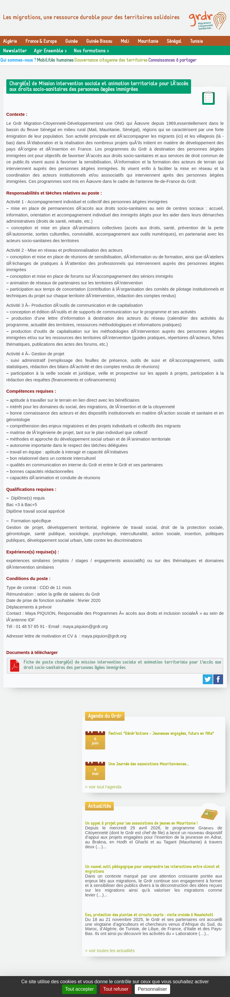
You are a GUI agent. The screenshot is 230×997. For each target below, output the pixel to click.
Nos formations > (91, 51)
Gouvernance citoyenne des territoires (111, 60)
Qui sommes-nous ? (18, 60)
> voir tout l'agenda (103, 786)
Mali (125, 41)
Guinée (71, 41)
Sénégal (174, 41)
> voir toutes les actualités (110, 950)
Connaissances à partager (172, 60)
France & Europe (41, 41)
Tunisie (196, 41)
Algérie (10, 41)
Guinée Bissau (99, 41)
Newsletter (15, 51)
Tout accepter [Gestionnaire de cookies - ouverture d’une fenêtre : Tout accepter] (79, 989)
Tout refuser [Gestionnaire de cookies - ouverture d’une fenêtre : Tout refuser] (115, 989)
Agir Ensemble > (50, 51)
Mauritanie (148, 41)
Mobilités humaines (55, 60)
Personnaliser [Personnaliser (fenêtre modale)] (152, 989)
